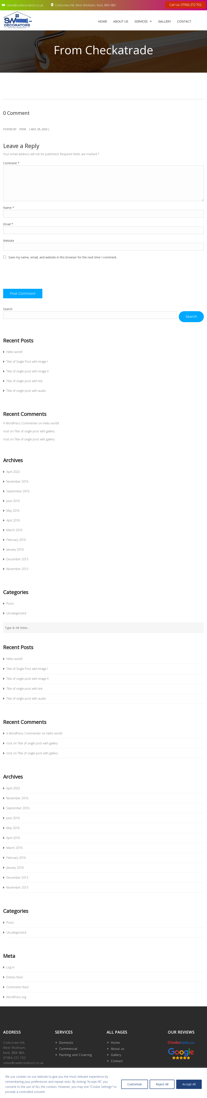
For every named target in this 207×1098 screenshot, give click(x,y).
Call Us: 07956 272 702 (185, 5)
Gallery (164, 21)
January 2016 (15, 549)
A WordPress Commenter (20, 423)
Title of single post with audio (26, 391)
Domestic (66, 1043)
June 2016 (13, 501)
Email (8, 224)
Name (8, 208)
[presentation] (35, 276)
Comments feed (17, 987)
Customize (134, 1084)
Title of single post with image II (27, 371)
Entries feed (14, 977)
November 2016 (17, 481)
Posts (10, 603)
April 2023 (13, 472)
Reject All (162, 1084)
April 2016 (13, 520)
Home (102, 21)
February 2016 (16, 540)
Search (7, 309)
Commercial (68, 1049)
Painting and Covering (75, 1055)
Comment (11, 163)
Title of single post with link (24, 381)
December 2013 (17, 559)
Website (8, 241)
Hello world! (14, 352)
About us (120, 21)
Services (141, 21)
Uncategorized (16, 613)
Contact (184, 21)
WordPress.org (16, 997)
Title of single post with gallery (34, 431)
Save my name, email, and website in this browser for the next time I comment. (62, 257)
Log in (10, 967)
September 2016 (17, 491)
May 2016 (12, 511)
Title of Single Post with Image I (27, 362)
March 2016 (14, 530)
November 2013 (17, 569)
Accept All (189, 1084)
